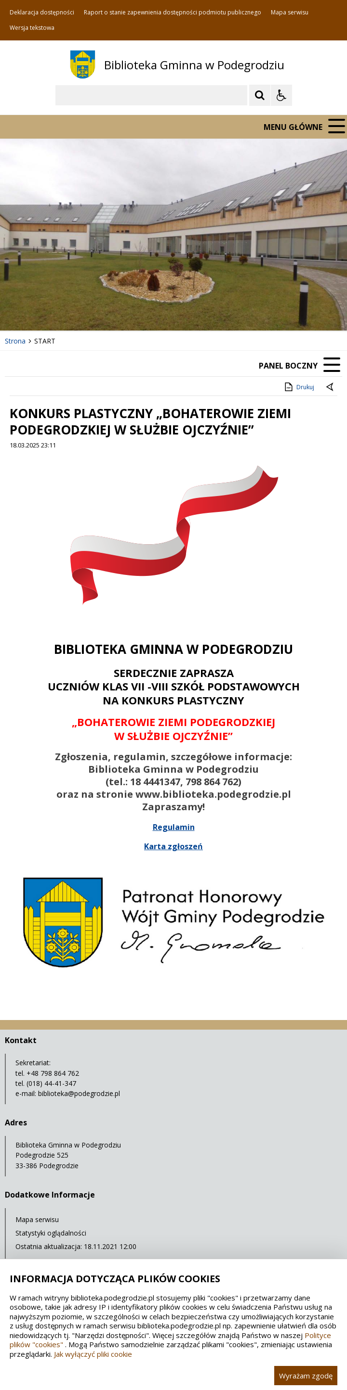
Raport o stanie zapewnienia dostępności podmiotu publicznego (172, 12)
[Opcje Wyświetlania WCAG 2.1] (281, 95)
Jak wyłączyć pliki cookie (93, 1354)
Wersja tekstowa (32, 28)
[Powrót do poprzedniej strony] (330, 387)
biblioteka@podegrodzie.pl (79, 1093)
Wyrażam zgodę (306, 1375)
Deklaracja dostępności (42, 12)
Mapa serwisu (289, 12)
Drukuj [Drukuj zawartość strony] (298, 387)
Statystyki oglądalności (50, 1232)
